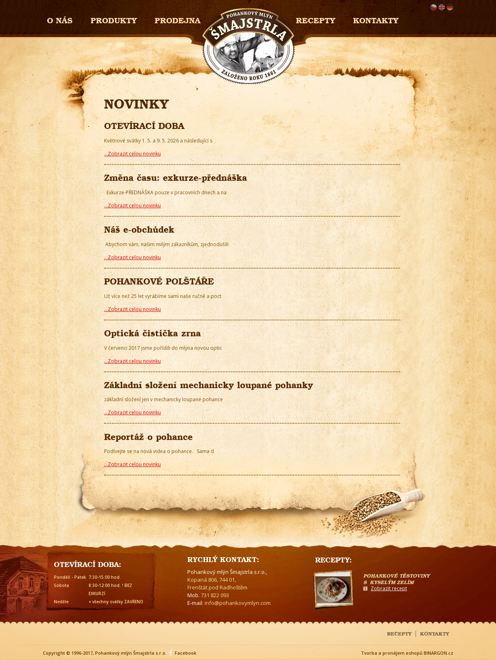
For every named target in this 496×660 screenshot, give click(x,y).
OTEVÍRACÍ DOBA (144, 124)
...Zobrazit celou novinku (132, 153)
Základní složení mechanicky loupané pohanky (208, 384)
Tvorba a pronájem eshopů (392, 653)
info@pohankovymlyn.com (238, 603)
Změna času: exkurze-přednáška (175, 176)
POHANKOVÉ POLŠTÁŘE (159, 280)
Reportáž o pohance (148, 435)
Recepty (315, 19)
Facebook (185, 653)
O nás (60, 19)
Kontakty (375, 19)
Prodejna (177, 19)
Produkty (114, 19)
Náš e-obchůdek (139, 228)
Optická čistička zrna (152, 332)
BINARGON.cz (438, 653)
